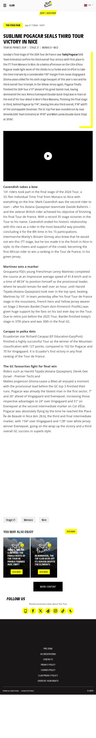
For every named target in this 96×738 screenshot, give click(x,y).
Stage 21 (10, 520)
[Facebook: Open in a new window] (33, 611)
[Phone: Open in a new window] (25, 611)
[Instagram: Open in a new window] (55, 611)
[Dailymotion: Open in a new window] (48, 611)
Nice (44, 520)
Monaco (28, 520)
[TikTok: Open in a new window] (63, 611)
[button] (88, 5)
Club (11, 5)
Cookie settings (27, 691)
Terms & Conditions (11, 691)
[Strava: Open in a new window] (70, 611)
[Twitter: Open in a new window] (40, 611)
